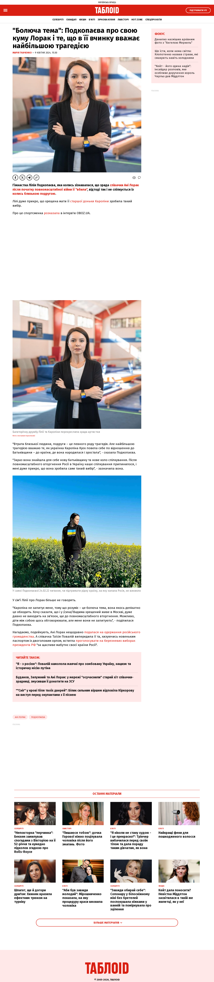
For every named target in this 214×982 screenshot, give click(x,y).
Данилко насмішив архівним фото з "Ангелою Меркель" (175, 41)
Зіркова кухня (106, 19)
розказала (52, 213)
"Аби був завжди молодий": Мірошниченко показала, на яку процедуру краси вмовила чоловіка (82, 897)
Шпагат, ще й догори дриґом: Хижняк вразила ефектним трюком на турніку (33, 895)
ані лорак (20, 717)
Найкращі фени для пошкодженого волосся (176, 835)
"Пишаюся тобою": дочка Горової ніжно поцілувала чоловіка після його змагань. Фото (82, 838)
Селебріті (58, 19)
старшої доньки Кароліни (89, 201)
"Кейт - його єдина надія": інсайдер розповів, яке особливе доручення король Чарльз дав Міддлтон (174, 71)
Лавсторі (123, 19)
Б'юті (92, 19)
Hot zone (137, 19)
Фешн (82, 19)
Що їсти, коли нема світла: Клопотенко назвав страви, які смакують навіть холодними (176, 54)
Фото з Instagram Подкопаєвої (24, 436)
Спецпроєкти (153, 19)
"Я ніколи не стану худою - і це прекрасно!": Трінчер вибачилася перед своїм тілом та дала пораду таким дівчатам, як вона (130, 840)
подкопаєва (38, 717)
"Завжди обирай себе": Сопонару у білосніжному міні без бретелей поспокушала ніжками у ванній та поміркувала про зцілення (130, 899)
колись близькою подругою (34, 194)
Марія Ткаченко (22, 52)
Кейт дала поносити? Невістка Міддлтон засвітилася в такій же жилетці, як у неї (175, 895)
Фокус (160, 34)
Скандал (71, 19)
